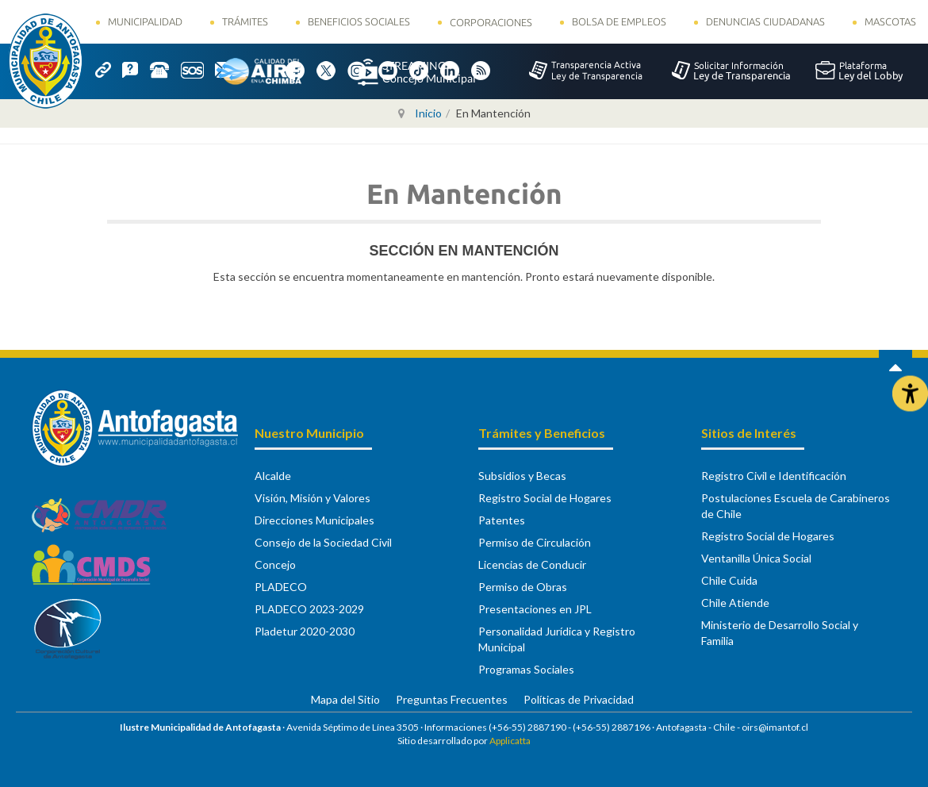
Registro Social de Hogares (545, 498)
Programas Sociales (526, 669)
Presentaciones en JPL (535, 609)
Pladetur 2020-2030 (305, 631)
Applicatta (510, 741)
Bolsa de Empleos (619, 21)
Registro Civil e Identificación (773, 475)
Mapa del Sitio (345, 699)
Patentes (501, 520)
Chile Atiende (735, 602)
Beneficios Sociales (359, 21)
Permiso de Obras (522, 586)
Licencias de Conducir (532, 564)
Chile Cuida (729, 580)
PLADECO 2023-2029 (309, 609)
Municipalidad (145, 21)
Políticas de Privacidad (578, 699)
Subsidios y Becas (522, 475)
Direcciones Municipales (314, 520)
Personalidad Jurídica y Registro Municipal (556, 639)
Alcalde (273, 475)
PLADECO (281, 586)
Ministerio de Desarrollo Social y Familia (779, 632)
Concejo (275, 564)
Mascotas (890, 21)
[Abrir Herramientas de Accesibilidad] (910, 394)
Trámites (245, 21)
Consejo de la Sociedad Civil (323, 542)
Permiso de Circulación (534, 542)
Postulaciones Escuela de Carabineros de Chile (795, 505)
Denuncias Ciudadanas (765, 21)
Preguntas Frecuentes (452, 699)
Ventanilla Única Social (756, 558)
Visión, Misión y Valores (312, 498)
